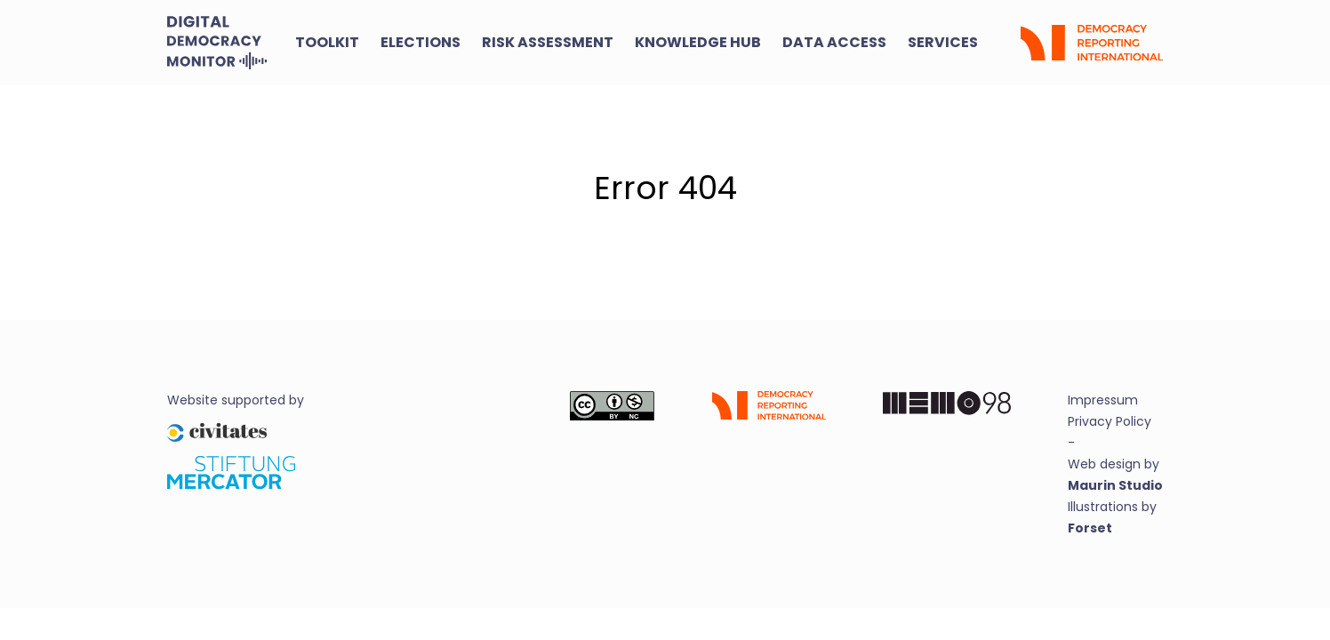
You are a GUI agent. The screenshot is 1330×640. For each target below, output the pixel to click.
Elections (421, 42)
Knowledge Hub (698, 42)
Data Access (834, 42)
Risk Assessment (547, 42)
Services (943, 42)
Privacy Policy (1109, 421)
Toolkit (327, 42)
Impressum (1103, 400)
